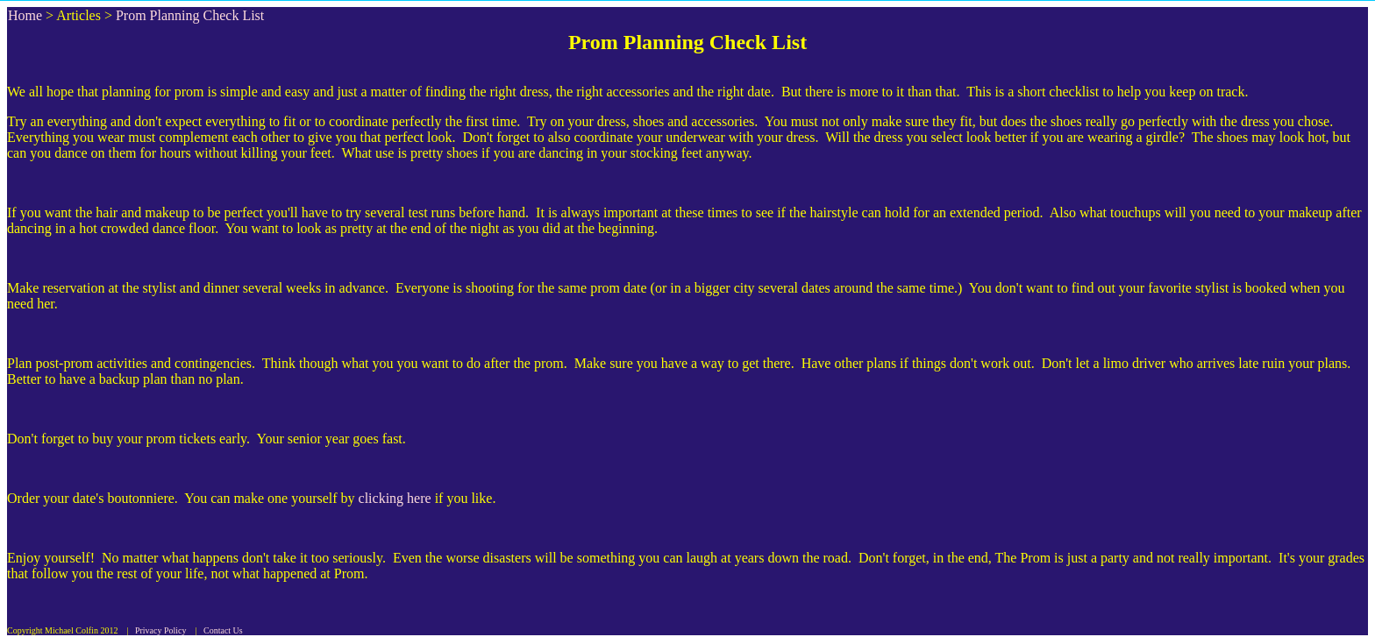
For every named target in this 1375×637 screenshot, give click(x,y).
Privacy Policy (161, 630)
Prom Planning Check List (190, 15)
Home (25, 15)
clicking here (395, 498)
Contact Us (223, 630)
